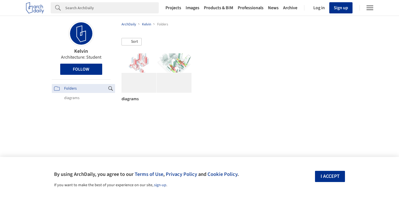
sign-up (160, 185)
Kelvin (81, 51)
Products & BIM (218, 8)
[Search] (112, 7)
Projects (173, 8)
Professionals (250, 8)
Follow (81, 69)
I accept (330, 176)
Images (192, 8)
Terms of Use (149, 174)
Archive (290, 8)
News (273, 8)
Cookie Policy (222, 174)
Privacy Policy (181, 174)
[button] (132, 42)
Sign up (341, 8)
